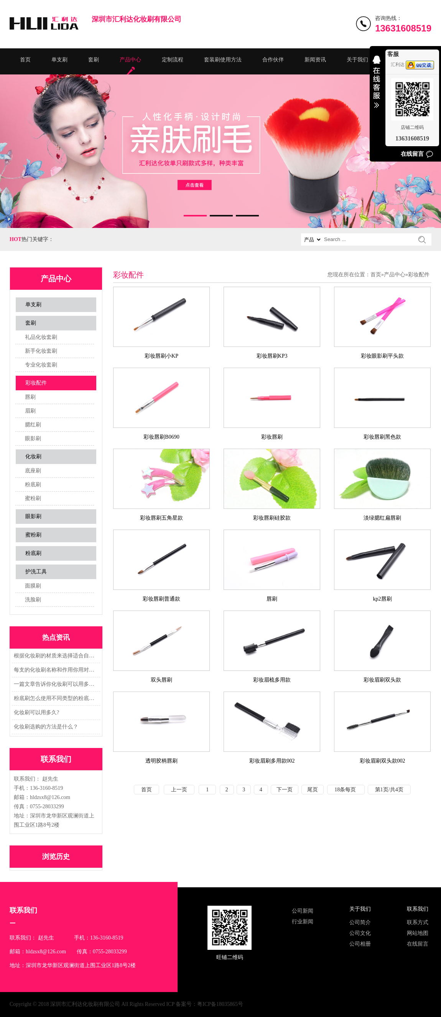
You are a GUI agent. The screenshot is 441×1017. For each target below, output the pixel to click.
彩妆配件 (36, 383)
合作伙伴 (273, 60)
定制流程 (172, 60)
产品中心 (130, 60)
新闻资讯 (315, 60)
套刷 (93, 60)
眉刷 (30, 411)
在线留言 (417, 944)
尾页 (312, 789)
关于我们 (357, 60)
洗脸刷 (33, 600)
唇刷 (30, 397)
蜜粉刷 (33, 498)
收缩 (376, 87)
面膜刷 (33, 586)
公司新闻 (302, 911)
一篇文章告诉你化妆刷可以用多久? (55, 684)
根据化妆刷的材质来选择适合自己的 (55, 656)
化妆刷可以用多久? (36, 712)
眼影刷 (33, 438)
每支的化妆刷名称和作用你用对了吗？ (55, 670)
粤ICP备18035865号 (220, 1004)
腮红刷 (33, 425)
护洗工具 (36, 572)
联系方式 (417, 922)
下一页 (284, 789)
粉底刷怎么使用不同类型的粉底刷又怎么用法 (55, 698)
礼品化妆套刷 (41, 337)
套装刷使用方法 (223, 60)
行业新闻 (302, 922)
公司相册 (360, 944)
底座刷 (33, 471)
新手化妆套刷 (41, 351)
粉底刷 (33, 484)
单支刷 (59, 60)
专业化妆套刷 (41, 365)
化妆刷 (33, 456)
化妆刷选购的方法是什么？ (46, 727)
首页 (25, 60)
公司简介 (360, 922)
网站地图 (417, 933)
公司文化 (360, 933)
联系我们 (417, 909)
